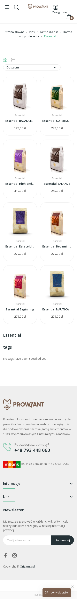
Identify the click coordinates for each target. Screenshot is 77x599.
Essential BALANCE (57, 184)
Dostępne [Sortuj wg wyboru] (31, 67)
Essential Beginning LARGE (57, 246)
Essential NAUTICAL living (57, 309)
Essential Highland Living (20, 184)
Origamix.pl (27, 566)
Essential (12, 335)
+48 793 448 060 (32, 450)
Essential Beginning (20, 309)
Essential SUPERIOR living (57, 121)
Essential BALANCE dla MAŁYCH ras (20, 121)
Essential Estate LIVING (20, 246)
